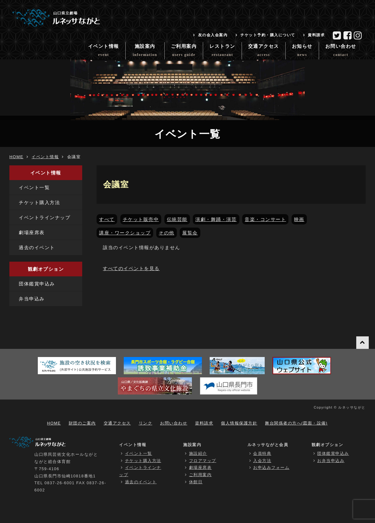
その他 (166, 232)
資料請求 (316, 35)
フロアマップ (202, 461)
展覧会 (190, 232)
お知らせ (302, 51)
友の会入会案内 (213, 35)
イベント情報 (103, 51)
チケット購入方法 (39, 202)
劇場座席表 (32, 232)
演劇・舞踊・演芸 (216, 219)
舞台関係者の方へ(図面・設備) (296, 423)
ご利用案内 (184, 51)
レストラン (222, 51)
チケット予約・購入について (267, 35)
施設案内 (145, 51)
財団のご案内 (82, 423)
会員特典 (262, 453)
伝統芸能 (177, 219)
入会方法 (262, 461)
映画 (299, 219)
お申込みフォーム (271, 467)
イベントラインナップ (44, 217)
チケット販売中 (141, 219)
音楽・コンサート (265, 219)
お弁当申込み (330, 461)
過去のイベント (37, 247)
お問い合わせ (340, 51)
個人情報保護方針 (239, 423)
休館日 (196, 482)
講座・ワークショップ (125, 232)
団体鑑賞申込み (37, 283)
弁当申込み (32, 298)
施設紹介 (198, 453)
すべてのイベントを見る (131, 268)
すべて (107, 219)
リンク (145, 423)
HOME (16, 156)
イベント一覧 (34, 187)
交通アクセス (263, 51)
